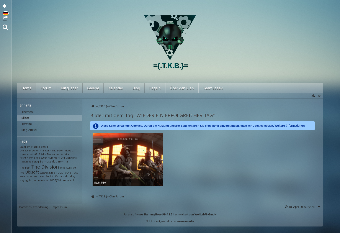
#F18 (37, 154)
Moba (68, 150)
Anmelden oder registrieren (6, 7)
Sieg (36, 161)
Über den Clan (182, 87)
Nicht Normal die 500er (33, 157)
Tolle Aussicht (68, 167)
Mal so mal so (55, 154)
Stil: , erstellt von (170, 221)
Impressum (59, 207)
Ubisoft (32, 172)
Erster (60, 150)
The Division (45, 166)
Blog (136, 87)
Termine (27, 124)
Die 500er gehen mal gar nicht (38, 150)
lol (30, 180)
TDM (60, 161)
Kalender (115, 87)
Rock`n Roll (26, 161)
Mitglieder (69, 87)
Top (22, 172)
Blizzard (43, 146)
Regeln (155, 87)
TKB (66, 161)
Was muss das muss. (32, 176)
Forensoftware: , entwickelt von (170, 214)
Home (26, 87)
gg (26, 180)
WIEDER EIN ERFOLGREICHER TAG (59, 172)
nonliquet (43, 180)
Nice (67, 154)
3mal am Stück (29, 146)
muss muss (27, 154)
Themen (27, 112)
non (35, 180)
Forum (46, 87)
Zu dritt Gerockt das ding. (61, 176)
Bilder (25, 118)
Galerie (93, 87)
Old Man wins (69, 157)
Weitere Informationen (290, 126)
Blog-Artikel (29, 130)
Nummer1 (54, 157)
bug (22, 180)
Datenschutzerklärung (34, 207)
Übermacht (65, 180)
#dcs (43, 154)
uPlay (54, 180)
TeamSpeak (213, 87)
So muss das (48, 161)
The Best (25, 167)
